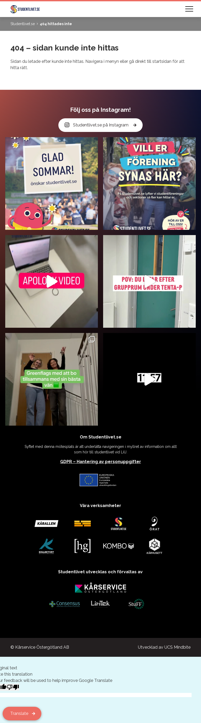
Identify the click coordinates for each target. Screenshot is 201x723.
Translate (19, 713)
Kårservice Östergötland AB (42, 647)
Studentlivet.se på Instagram (97, 125)
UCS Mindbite (177, 647)
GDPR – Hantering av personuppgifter (100, 461)
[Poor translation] (13, 687)
